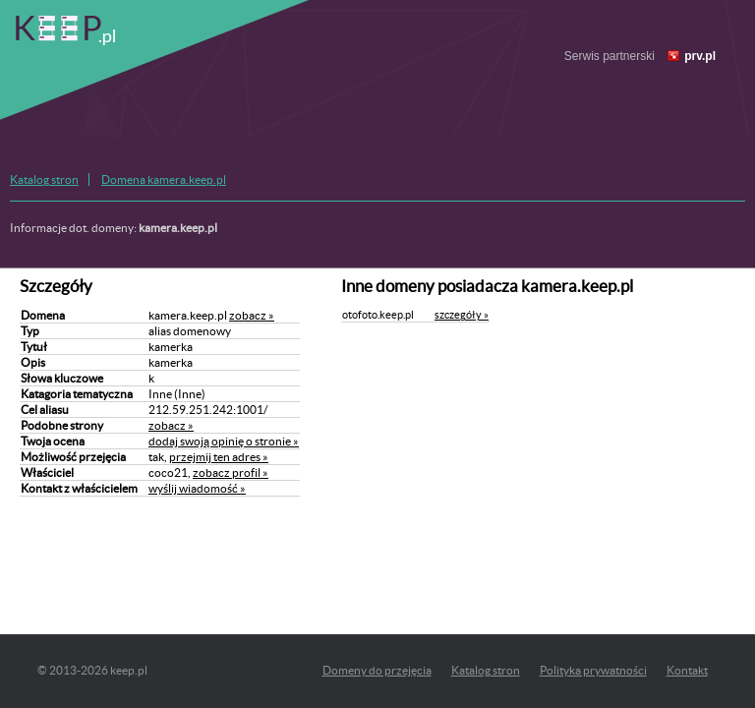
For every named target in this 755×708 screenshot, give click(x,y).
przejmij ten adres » (218, 456)
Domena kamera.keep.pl (163, 179)
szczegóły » (462, 315)
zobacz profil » (230, 472)
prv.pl (700, 56)
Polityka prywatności (593, 670)
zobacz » (251, 315)
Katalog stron (44, 179)
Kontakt (687, 670)
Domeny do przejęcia (377, 670)
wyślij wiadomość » (197, 488)
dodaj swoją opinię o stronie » (223, 441)
